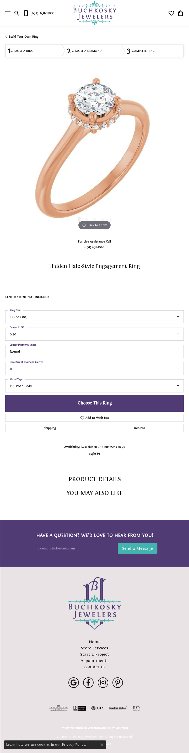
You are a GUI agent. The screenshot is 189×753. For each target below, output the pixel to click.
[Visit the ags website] (58, 708)
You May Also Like (95, 493)
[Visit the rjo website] (136, 708)
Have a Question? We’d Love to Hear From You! (94, 535)
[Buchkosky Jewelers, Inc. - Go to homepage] (94, 603)
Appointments (94, 660)
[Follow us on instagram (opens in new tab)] (103, 682)
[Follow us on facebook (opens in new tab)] (88, 682)
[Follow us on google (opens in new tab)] (73, 682)
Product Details (94, 479)
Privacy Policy (69, 728)
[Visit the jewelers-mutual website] (118, 708)
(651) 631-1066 (94, 247)
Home (94, 641)
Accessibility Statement (114, 728)
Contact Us (94, 667)
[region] (94, 152)
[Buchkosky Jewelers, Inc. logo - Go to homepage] (94, 13)
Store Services (94, 648)
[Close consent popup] (102, 744)
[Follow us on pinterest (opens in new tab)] (117, 682)
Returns (139, 428)
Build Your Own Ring (23, 36)
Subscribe (137, 548)
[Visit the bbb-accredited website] (79, 708)
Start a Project (94, 654)
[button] (17, 13)
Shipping (50, 428)
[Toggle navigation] (6, 13)
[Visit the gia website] (97, 708)
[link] (38, 13)
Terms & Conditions (88, 728)
